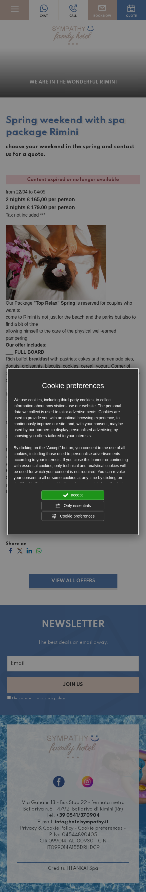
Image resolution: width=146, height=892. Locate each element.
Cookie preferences (73, 516)
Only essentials (73, 505)
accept (73, 495)
